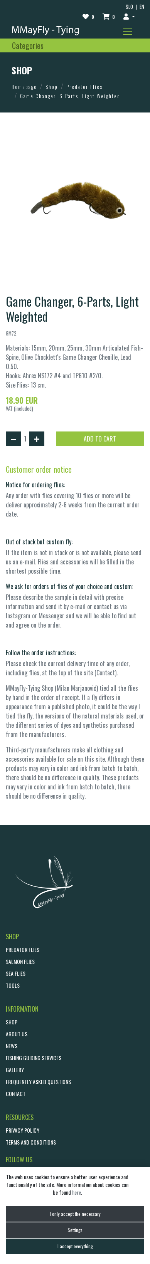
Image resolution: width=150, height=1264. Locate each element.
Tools (13, 985)
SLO (129, 6)
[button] (129, 16)
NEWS (11, 1046)
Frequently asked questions (38, 1082)
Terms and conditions (31, 1142)
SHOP (11, 1022)
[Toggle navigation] (127, 31)
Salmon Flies (20, 961)
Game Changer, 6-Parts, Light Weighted (70, 96)
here (76, 1192)
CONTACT (15, 1093)
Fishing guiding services (33, 1058)
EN (142, 6)
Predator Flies (84, 87)
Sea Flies (15, 973)
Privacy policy (22, 1130)
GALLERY (15, 1070)
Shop (52, 87)
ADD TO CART (100, 438)
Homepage (24, 87)
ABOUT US (16, 1034)
